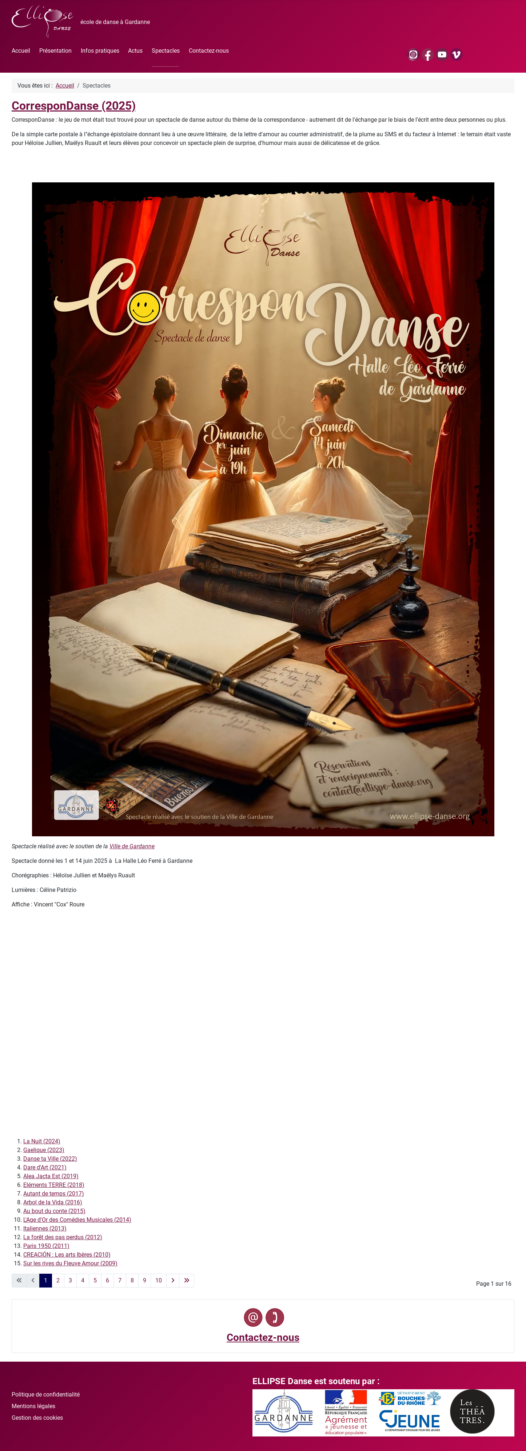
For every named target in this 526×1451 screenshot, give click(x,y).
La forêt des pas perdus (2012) (62, 1237)
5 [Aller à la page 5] (95, 1280)
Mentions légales (33, 1406)
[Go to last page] (186, 1281)
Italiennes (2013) (45, 1228)
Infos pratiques (100, 50)
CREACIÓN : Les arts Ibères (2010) (67, 1254)
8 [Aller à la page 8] (132, 1280)
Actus (135, 50)
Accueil (21, 50)
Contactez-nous (209, 50)
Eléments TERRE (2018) (53, 1184)
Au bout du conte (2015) (54, 1211)
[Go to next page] (172, 1281)
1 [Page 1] (45, 1280)
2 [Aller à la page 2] (58, 1280)
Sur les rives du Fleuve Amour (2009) (70, 1263)
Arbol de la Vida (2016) (52, 1202)
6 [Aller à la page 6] (107, 1280)
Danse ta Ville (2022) (50, 1158)
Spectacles (166, 50)
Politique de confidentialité (46, 1394)
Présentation (55, 50)
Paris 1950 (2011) (46, 1245)
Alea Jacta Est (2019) (51, 1176)
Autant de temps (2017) (53, 1193)
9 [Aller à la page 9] (144, 1280)
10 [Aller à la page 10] (158, 1280)
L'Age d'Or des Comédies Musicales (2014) (77, 1219)
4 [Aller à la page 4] (82, 1280)
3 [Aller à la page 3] (70, 1280)
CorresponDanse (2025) (74, 106)
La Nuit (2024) (41, 1141)
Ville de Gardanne (132, 846)
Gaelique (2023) (43, 1150)
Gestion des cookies (37, 1417)
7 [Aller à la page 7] (119, 1280)
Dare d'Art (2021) (45, 1167)
